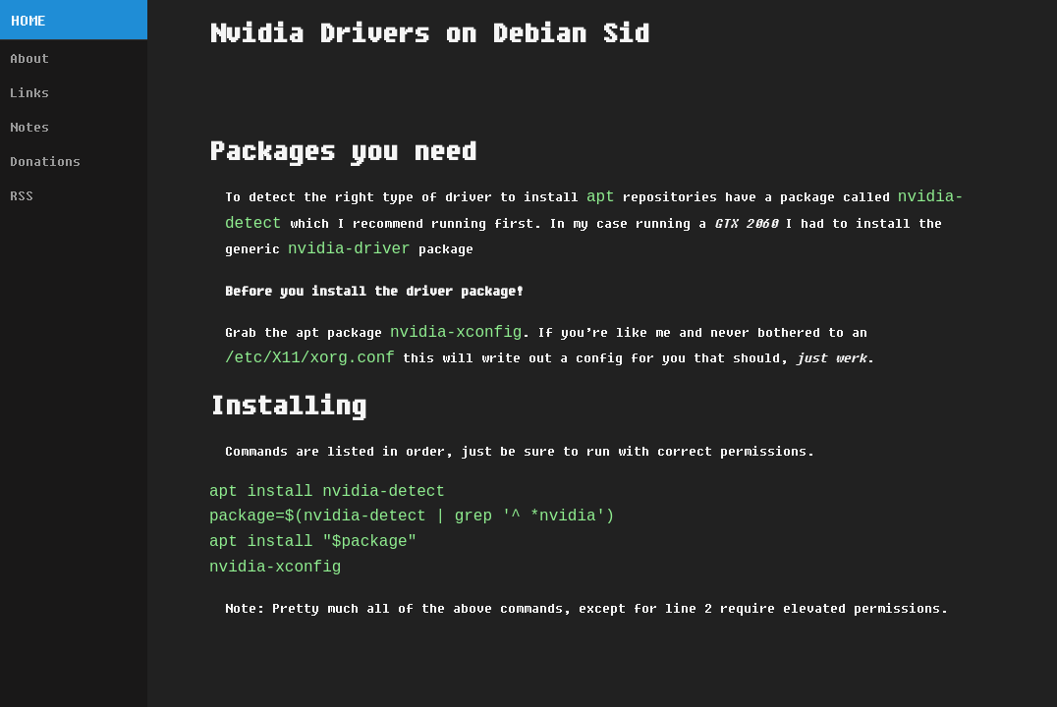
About (29, 58)
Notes (29, 127)
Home (28, 20)
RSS (21, 195)
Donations (45, 161)
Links (29, 92)
